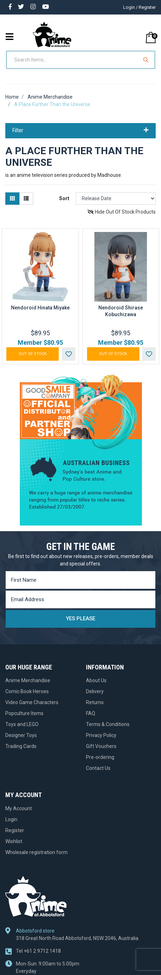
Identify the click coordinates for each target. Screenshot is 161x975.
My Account (18, 808)
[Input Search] (73, 59)
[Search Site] (147, 59)
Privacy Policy (101, 735)
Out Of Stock (33, 354)
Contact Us (98, 768)
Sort (64, 198)
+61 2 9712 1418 (38, 951)
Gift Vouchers (101, 746)
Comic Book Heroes (27, 691)
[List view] (26, 198)
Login (11, 819)
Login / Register (139, 7)
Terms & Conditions (108, 724)
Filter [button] (80, 130)
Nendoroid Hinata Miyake (40, 308)
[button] (68, 354)
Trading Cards (20, 746)
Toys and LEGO (22, 724)
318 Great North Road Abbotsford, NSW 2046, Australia (77, 938)
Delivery (95, 691)
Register (14, 830)
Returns (95, 702)
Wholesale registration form (36, 852)
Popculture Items (24, 713)
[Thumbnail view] (12, 198)
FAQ (90, 713)
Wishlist (13, 841)
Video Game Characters (31, 702)
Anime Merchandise (27, 680)
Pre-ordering (100, 757)
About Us (96, 680)
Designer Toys (21, 735)
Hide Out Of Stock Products (121, 212)
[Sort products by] (116, 198)
